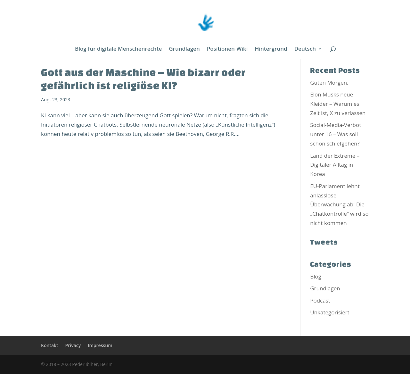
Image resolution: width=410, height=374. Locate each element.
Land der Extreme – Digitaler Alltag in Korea (334, 165)
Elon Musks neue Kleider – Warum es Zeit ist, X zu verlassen (337, 104)
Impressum (100, 345)
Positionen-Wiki (227, 49)
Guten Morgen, (329, 82)
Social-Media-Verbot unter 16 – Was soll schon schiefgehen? (335, 134)
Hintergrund (271, 49)
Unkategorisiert (329, 312)
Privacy (73, 345)
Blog (315, 276)
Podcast (320, 300)
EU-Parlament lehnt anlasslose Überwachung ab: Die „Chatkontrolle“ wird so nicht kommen (339, 204)
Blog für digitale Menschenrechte (118, 49)
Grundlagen (184, 49)
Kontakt (49, 345)
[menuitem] (308, 52)
